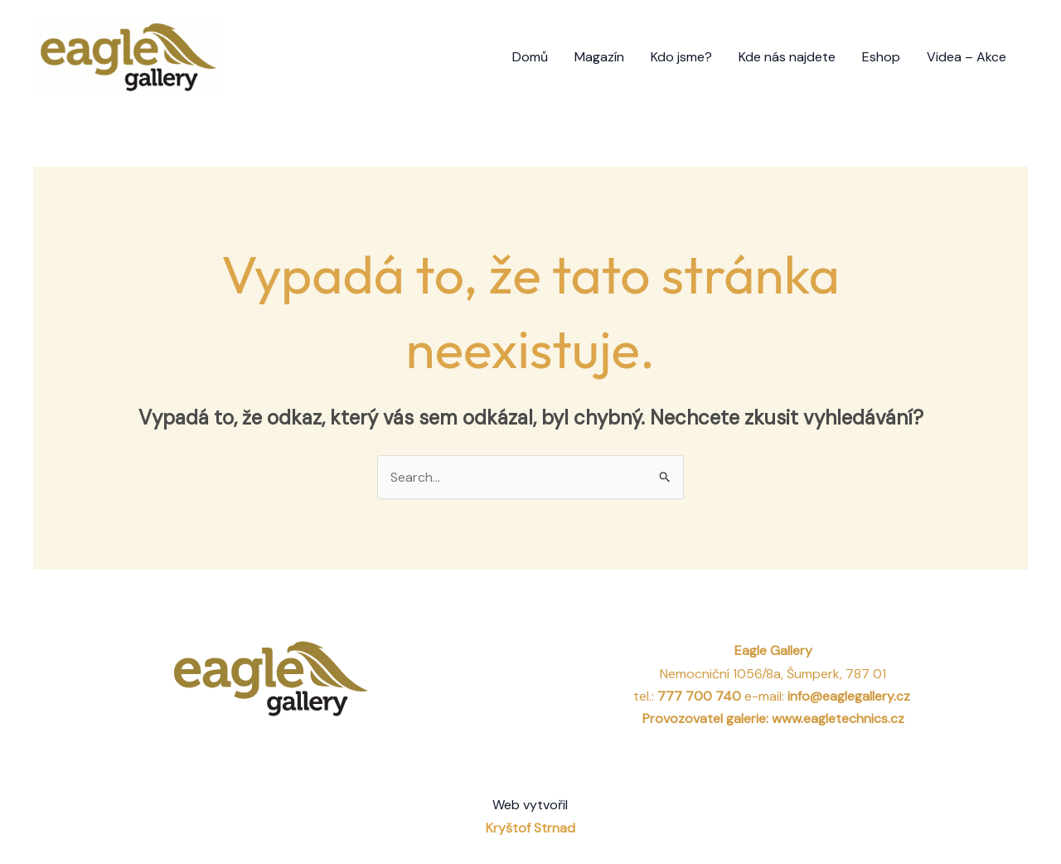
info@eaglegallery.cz (850, 696)
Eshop (881, 57)
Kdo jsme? (681, 57)
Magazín (599, 57)
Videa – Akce (966, 57)
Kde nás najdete (787, 57)
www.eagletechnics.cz (838, 718)
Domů (530, 57)
